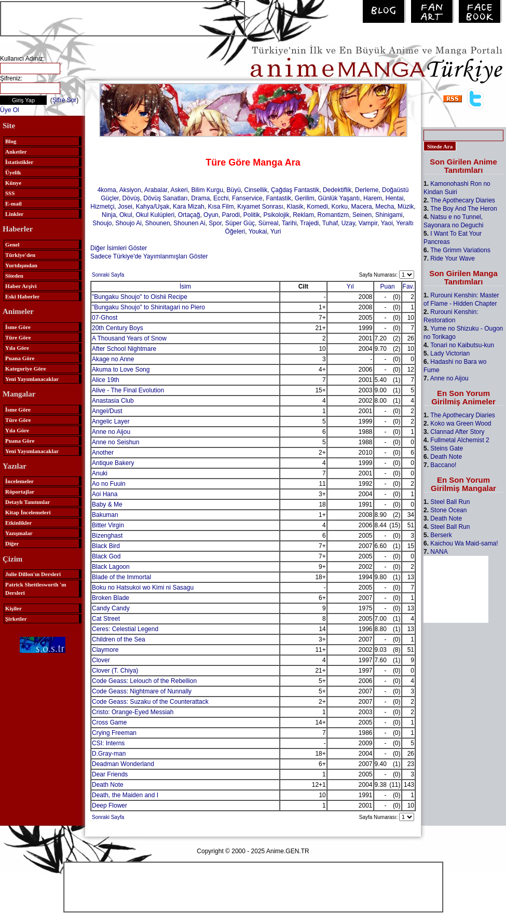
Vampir (368, 223)
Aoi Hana (104, 494)
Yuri (275, 231)
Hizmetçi (102, 206)
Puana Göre (19, 358)
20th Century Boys (117, 328)
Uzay (348, 223)
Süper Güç (240, 223)
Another (103, 452)
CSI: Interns (108, 743)
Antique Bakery (113, 463)
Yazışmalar (19, 533)
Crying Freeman (114, 732)
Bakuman (105, 514)
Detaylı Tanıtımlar (27, 502)
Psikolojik (277, 214)
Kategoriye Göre (25, 368)
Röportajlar (19, 491)
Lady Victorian (450, 353)
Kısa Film (221, 206)
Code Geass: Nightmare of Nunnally (142, 691)
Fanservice (247, 198)
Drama (200, 198)
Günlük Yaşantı (339, 198)
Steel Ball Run (450, 502)
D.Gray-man (109, 753)
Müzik (406, 206)
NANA (438, 551)
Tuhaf (330, 223)
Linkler (14, 214)
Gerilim (304, 198)
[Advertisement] (122, 17)
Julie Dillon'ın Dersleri (33, 574)
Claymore (105, 649)
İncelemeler (19, 481)
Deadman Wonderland (123, 764)
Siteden (14, 275)
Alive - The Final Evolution (128, 390)
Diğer (12, 543)
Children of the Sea (118, 639)
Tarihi (289, 223)
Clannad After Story (457, 431)
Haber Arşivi (21, 286)
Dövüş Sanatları (165, 198)
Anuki (99, 473)
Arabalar (156, 190)
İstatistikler (19, 162)
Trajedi (309, 223)
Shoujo (102, 223)
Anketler (16, 151)
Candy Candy (111, 608)
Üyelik (13, 172)
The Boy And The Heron (463, 208)
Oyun (210, 214)
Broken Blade (110, 598)
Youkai (258, 231)
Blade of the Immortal (121, 577)
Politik (251, 214)
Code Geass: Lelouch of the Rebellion (144, 681)
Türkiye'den (20, 255)
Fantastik (278, 198)
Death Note (108, 784)
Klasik (295, 206)
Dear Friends (110, 774)
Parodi (231, 214)
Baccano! (443, 465)
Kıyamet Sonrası (260, 206)
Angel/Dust (107, 411)
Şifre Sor (64, 100)
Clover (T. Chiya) (115, 670)
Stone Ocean (448, 510)
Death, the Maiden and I (125, 795)
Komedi (317, 206)
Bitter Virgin (108, 525)
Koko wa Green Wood (460, 423)
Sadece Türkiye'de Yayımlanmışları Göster (149, 256)
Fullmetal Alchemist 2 (459, 440)
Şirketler (16, 619)
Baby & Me (107, 504)
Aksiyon (130, 190)
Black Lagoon (111, 566)
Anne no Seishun (115, 442)
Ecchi (220, 198)
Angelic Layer (111, 421)
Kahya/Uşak (153, 206)
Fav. (408, 286)
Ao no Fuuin (109, 483)
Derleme (366, 190)
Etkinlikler (18, 523)
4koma (107, 190)
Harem (372, 198)
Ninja (109, 214)
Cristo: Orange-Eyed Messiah (132, 712)
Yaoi (387, 223)
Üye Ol (9, 110)
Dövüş (131, 198)
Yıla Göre (17, 348)
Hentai (395, 198)
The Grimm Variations (460, 250)
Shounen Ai (189, 223)
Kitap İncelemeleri (28, 512)
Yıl (350, 286)
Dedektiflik (337, 190)
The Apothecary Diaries (462, 200)
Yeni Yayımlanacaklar (32, 379)
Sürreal (268, 223)
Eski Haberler (22, 296)
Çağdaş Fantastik (295, 190)
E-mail (13, 203)
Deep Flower (109, 805)
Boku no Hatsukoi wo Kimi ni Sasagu (143, 587)
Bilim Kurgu (207, 190)
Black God (106, 556)
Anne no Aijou (111, 431)
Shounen (157, 223)
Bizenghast (107, 535)
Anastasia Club (113, 400)
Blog (10, 141)
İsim (185, 286)
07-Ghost (104, 317)
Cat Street (106, 618)
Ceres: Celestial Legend (125, 629)
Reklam (303, 214)
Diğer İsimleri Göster (118, 248)
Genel (12, 244)
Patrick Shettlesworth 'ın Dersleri (35, 588)
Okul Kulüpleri (154, 214)
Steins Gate (446, 448)
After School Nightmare (124, 348)
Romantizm (333, 214)
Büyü (233, 190)
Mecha (384, 206)
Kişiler (13, 608)
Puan (387, 286)
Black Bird (106, 546)
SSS (10, 193)
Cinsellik (256, 190)
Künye (13, 183)
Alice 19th (105, 380)
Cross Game (109, 722)
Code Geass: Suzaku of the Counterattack (150, 701)
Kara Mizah (188, 206)
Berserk (441, 535)
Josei (125, 206)
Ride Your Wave (452, 258)
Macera (361, 206)
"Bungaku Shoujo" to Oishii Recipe (139, 297)
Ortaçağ (189, 214)
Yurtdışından (21, 265)
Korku (340, 206)
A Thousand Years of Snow (129, 338)
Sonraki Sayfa (108, 275)
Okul (125, 214)
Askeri (178, 190)
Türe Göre (18, 337)
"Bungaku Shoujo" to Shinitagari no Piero (148, 307)
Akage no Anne (113, 359)
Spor (215, 223)
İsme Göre (18, 327)
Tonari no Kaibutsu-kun (462, 345)
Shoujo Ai (128, 223)
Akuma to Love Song (120, 369)
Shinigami (389, 214)
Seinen (362, 214)
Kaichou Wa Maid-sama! (464, 543)
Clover (101, 660)
